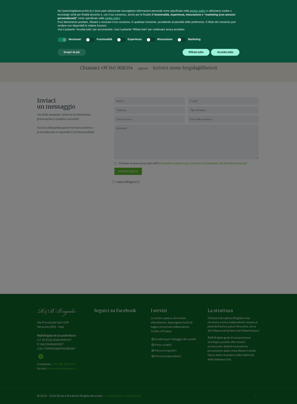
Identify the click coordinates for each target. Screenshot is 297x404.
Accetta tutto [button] (225, 393)
